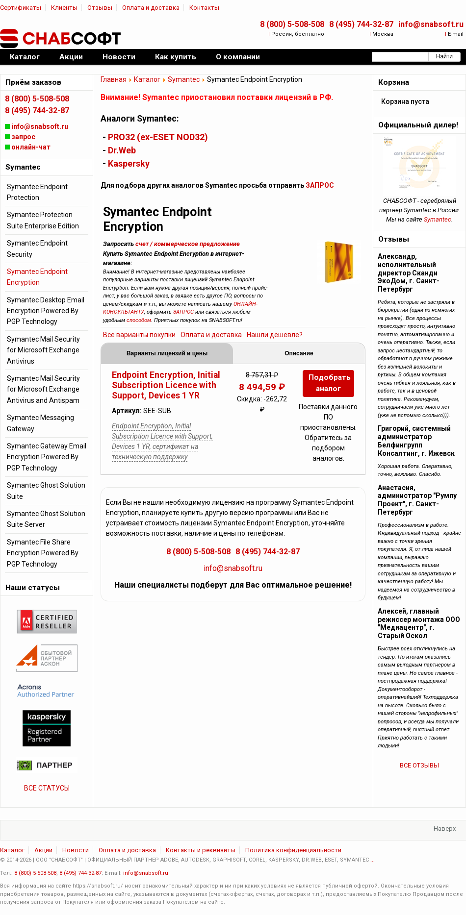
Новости (75, 850)
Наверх (445, 828)
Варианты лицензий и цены (167, 353)
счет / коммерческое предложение (187, 243)
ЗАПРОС (320, 185)
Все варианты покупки (139, 335)
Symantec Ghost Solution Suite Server (46, 519)
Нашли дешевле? (275, 335)
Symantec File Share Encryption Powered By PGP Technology (42, 553)
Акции (43, 850)
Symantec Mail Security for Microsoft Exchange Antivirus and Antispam (43, 389)
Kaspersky (129, 163)
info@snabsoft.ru (431, 24)
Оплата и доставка (151, 7)
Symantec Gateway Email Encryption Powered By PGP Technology (46, 457)
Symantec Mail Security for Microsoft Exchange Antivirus (43, 350)
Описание (299, 353)
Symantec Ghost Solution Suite (46, 490)
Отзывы (99, 7)
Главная (114, 79)
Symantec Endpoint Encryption (37, 277)
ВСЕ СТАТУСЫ (47, 788)
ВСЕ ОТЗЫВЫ (419, 765)
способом (139, 320)
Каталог (147, 79)
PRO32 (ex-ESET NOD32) (158, 137)
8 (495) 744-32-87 (361, 24)
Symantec (184, 79)
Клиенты (64, 7)
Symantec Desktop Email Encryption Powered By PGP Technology (45, 311)
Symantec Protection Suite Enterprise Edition (43, 220)
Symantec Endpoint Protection (37, 192)
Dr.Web (122, 150)
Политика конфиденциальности (293, 850)
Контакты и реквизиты (200, 850)
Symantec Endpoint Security (37, 248)
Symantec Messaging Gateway (40, 423)
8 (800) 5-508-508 (292, 24)
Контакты (204, 7)
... (372, 860)
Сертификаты (20, 7)
